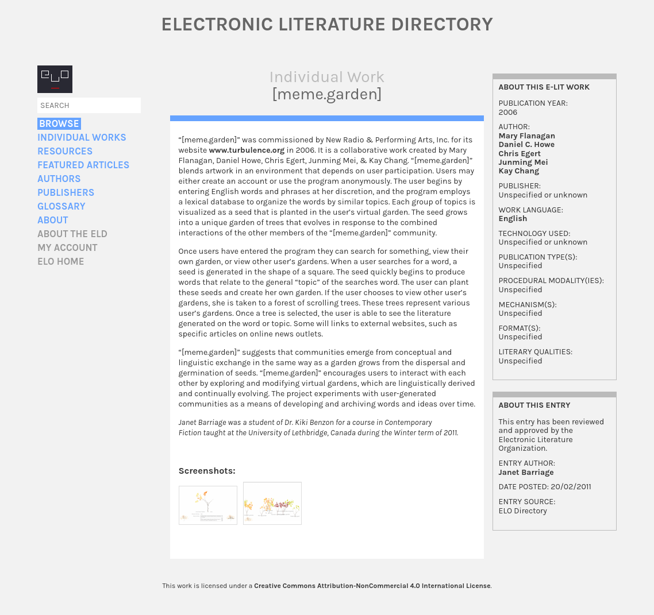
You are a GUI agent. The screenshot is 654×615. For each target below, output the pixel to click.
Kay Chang (519, 171)
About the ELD (72, 234)
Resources (65, 151)
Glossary (61, 206)
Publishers (65, 192)
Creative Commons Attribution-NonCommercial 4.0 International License (372, 586)
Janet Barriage (526, 472)
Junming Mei (523, 162)
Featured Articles (83, 165)
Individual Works (81, 137)
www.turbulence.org (246, 150)
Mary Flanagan (527, 136)
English (513, 218)
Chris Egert (520, 153)
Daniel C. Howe (527, 144)
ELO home (60, 261)
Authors (59, 178)
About (52, 220)
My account (67, 247)
